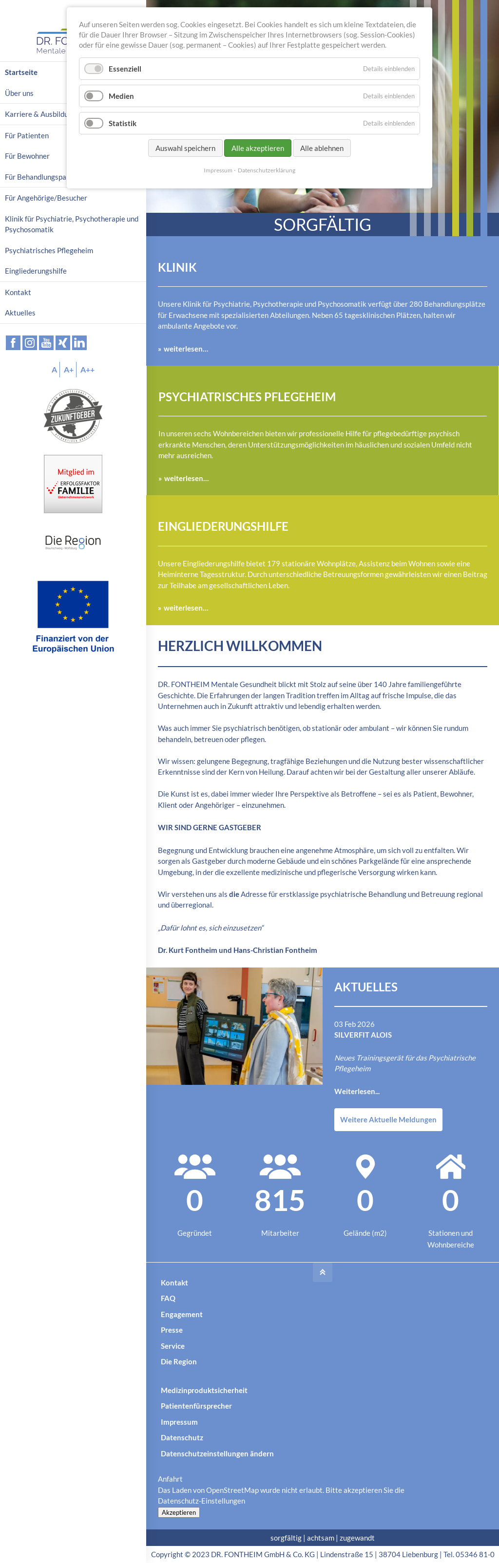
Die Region (179, 1361)
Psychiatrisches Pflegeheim (247, 397)
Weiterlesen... (357, 1091)
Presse (172, 1329)
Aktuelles (20, 312)
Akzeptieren (179, 1512)
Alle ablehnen (322, 148)
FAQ (168, 1298)
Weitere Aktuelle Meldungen (388, 1119)
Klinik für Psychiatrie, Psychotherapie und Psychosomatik (71, 224)
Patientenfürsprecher (196, 1405)
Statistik (122, 123)
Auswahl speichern (185, 148)
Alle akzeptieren (257, 148)
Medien (121, 96)
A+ (69, 369)
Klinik (177, 267)
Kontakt (174, 1282)
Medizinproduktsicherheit (204, 1390)
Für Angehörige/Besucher (46, 197)
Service (173, 1345)
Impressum (179, 1421)
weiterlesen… (186, 348)
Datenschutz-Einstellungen (201, 1500)
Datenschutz (182, 1437)
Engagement (182, 1314)
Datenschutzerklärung (266, 170)
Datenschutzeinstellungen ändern (217, 1453)
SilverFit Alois (363, 1034)
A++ (87, 369)
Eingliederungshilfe (223, 526)
